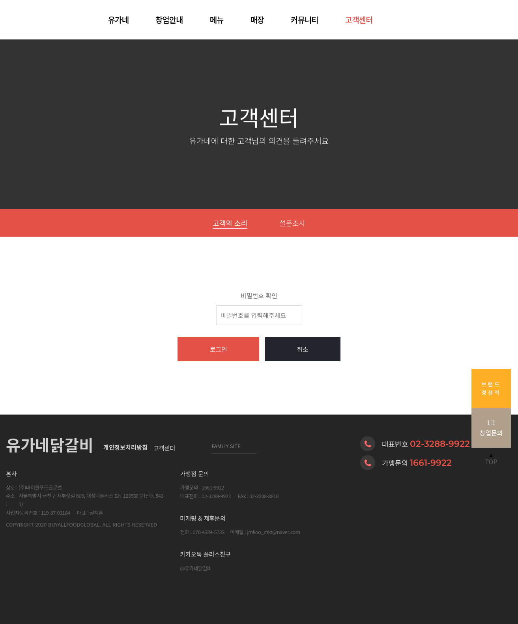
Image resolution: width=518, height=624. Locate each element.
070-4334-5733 (208, 532)
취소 (302, 349)
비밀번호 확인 (259, 295)
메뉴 (216, 19)
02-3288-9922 (440, 444)
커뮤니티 (304, 19)
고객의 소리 (230, 223)
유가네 (118, 19)
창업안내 (169, 19)
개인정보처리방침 (125, 447)
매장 (257, 19)
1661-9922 (431, 463)
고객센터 (359, 19)
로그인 (218, 349)
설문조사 (292, 223)
